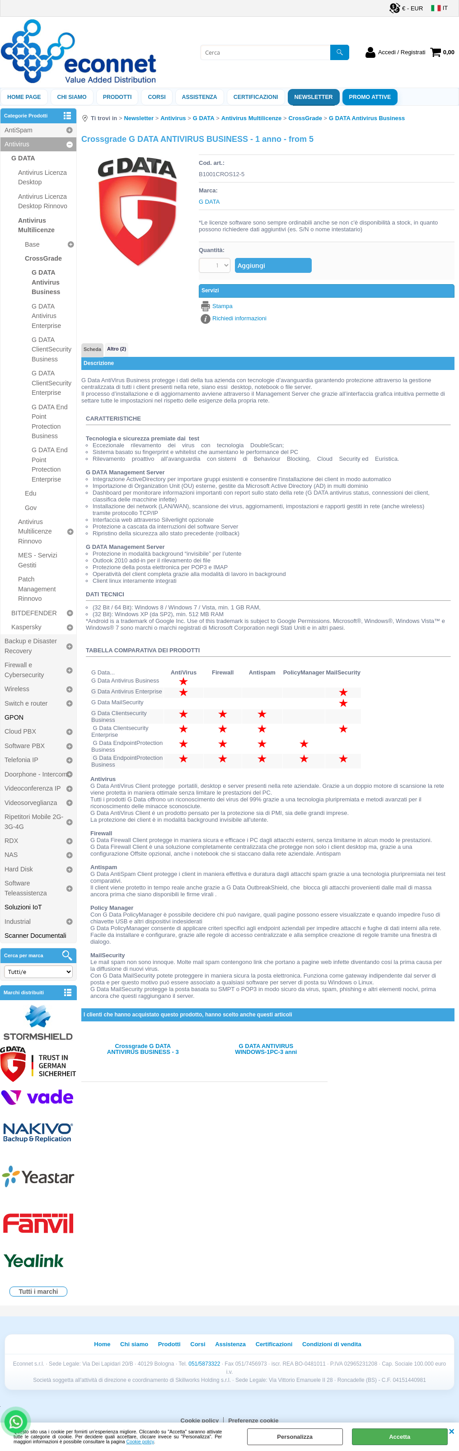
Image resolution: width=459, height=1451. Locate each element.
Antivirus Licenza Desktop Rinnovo (42, 201)
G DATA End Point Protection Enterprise (50, 464)
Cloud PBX (20, 731)
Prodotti (117, 97)
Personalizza (295, 1436)
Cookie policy (140, 1441)
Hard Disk (19, 869)
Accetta (399, 1436)
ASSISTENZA (199, 97)
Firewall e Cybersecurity (24, 669)
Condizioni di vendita (331, 1344)
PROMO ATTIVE (370, 97)
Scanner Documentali (35, 935)
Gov (31, 507)
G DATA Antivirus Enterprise (46, 316)
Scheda (92, 349)
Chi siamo (72, 97)
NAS (11, 854)
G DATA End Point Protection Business (50, 421)
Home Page (24, 97)
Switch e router (26, 703)
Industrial (18, 921)
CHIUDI (451, 1431)
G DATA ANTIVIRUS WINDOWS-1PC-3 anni (266, 1049)
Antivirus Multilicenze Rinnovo (35, 531)
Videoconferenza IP (33, 788)
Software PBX (25, 745)
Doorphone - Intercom (36, 774)
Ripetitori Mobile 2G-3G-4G (34, 821)
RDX (11, 840)
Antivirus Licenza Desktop (42, 177)
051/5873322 (204, 1364)
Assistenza (230, 1344)
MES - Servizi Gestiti (37, 560)
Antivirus (17, 144)
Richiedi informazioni (239, 318)
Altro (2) (116, 348)
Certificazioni (256, 97)
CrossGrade (43, 258)
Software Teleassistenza (26, 888)
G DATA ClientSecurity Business (51, 349)
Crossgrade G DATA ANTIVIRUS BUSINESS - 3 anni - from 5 (143, 1049)
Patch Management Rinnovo (37, 589)
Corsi (156, 97)
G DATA (23, 158)
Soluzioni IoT (23, 907)
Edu (30, 493)
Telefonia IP (21, 759)
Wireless (17, 689)
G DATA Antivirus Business (46, 282)
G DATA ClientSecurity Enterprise (51, 383)
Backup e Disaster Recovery (31, 645)
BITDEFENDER (34, 613)
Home (102, 1344)
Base (32, 244)
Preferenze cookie (253, 1420)
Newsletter (314, 97)
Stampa (222, 306)
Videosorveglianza (31, 802)
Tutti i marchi (38, 1291)
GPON (14, 717)
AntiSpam (19, 130)
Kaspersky (26, 627)
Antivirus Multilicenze (36, 225)
